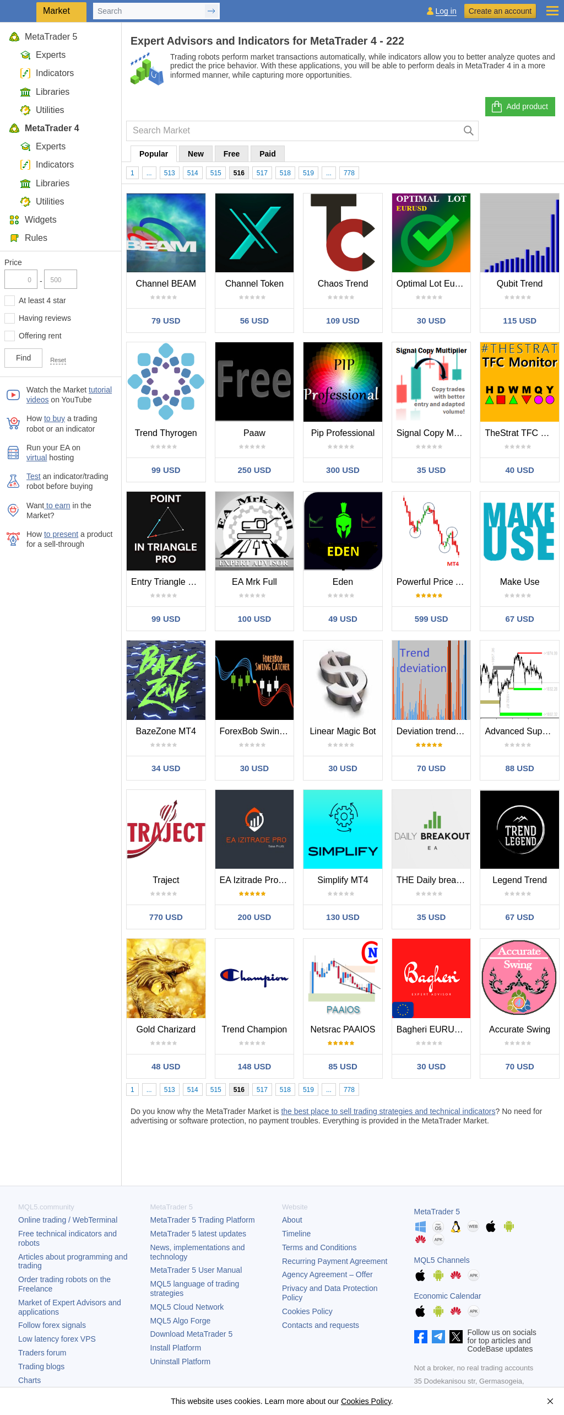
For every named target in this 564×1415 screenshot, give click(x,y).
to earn (57, 505)
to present (61, 534)
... (149, 173)
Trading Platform (202, 1219)
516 (239, 173)
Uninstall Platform (180, 1361)
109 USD (343, 320)
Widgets (33, 219)
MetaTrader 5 (43, 36)
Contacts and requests (320, 1325)
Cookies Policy (307, 1311)
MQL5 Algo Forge (180, 1320)
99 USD (166, 470)
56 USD (254, 320)
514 (192, 173)
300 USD (343, 470)
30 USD (431, 320)
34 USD (166, 768)
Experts (43, 55)
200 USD (254, 917)
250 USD (254, 470)
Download (191, 1334)
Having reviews (45, 318)
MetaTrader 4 (44, 128)
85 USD (342, 1066)
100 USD (254, 618)
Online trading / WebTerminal (67, 1219)
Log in (446, 11)
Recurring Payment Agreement (334, 1261)
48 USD (166, 1066)
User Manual (196, 1270)
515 (215, 173)
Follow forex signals (52, 1325)
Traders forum (42, 1352)
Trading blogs (41, 1366)
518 (285, 173)
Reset (58, 360)
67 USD (519, 618)
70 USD (431, 768)
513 (169, 173)
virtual (36, 457)
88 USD (519, 768)
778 (349, 173)
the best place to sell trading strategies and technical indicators (388, 1111)
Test (33, 476)
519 (308, 173)
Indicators (47, 73)
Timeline (296, 1233)
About (292, 1219)
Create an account (500, 11)
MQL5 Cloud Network (187, 1307)
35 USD (431, 470)
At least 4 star (42, 300)
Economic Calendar (447, 1296)
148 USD (254, 1066)
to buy (54, 418)
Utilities (42, 110)
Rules (28, 238)
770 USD (166, 917)
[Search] (469, 131)
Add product (519, 107)
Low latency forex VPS (57, 1339)
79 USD (166, 320)
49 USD (342, 618)
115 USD (519, 320)
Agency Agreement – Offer (327, 1274)
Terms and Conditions (319, 1247)
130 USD (343, 917)
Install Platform (176, 1347)
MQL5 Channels (442, 1260)
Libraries (44, 92)
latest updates (198, 1233)
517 (262, 173)
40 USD (519, 470)
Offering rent (40, 335)
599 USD (431, 618)
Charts (29, 1380)
